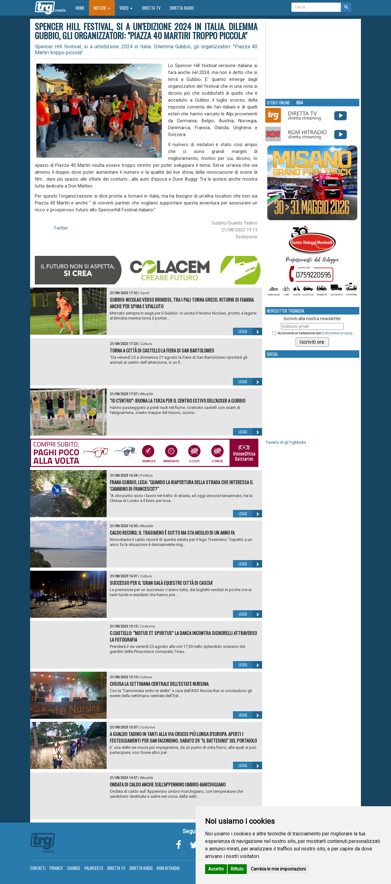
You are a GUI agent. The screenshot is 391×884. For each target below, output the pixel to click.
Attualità (146, 394)
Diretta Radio (182, 8)
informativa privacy (337, 333)
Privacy (56, 868)
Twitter (61, 228)
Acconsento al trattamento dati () (315, 333)
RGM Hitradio (168, 868)
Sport (144, 293)
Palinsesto (93, 868)
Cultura (146, 344)
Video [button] (126, 8)
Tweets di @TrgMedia (285, 442)
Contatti (37, 868)
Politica (146, 476)
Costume (147, 626)
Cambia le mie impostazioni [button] (278, 868)
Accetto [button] (216, 868)
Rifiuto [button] (237, 868)
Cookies (73, 868)
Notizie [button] (102, 8)
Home (82, 7)
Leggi (250, 331)
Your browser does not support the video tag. (313, 58)
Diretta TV (151, 8)
